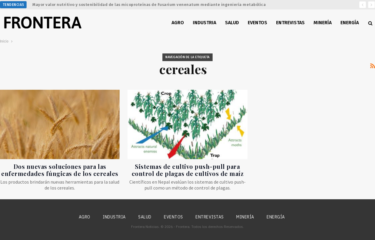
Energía (349, 22)
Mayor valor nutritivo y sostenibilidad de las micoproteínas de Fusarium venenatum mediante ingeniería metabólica (149, 4)
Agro (178, 22)
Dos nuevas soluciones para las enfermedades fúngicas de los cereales (59, 169)
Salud (232, 22)
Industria (204, 22)
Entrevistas (290, 22)
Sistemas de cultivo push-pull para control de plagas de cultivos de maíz (188, 169)
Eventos (257, 22)
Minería (323, 22)
